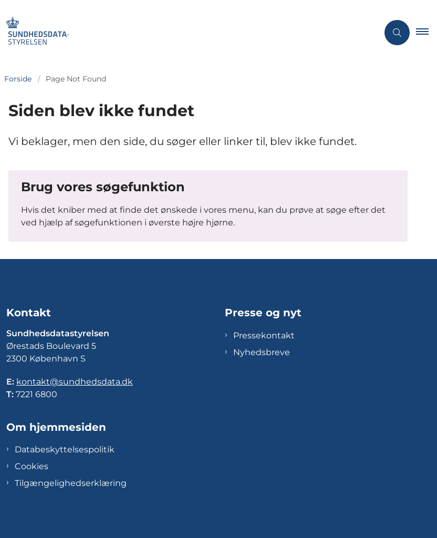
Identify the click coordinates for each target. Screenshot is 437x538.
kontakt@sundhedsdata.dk (74, 382)
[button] (426, 32)
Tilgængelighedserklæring (71, 483)
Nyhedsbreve (261, 352)
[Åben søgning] (397, 32)
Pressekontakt (264, 335)
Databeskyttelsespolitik (65, 449)
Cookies (31, 466)
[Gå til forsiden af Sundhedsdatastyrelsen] (185, 32)
